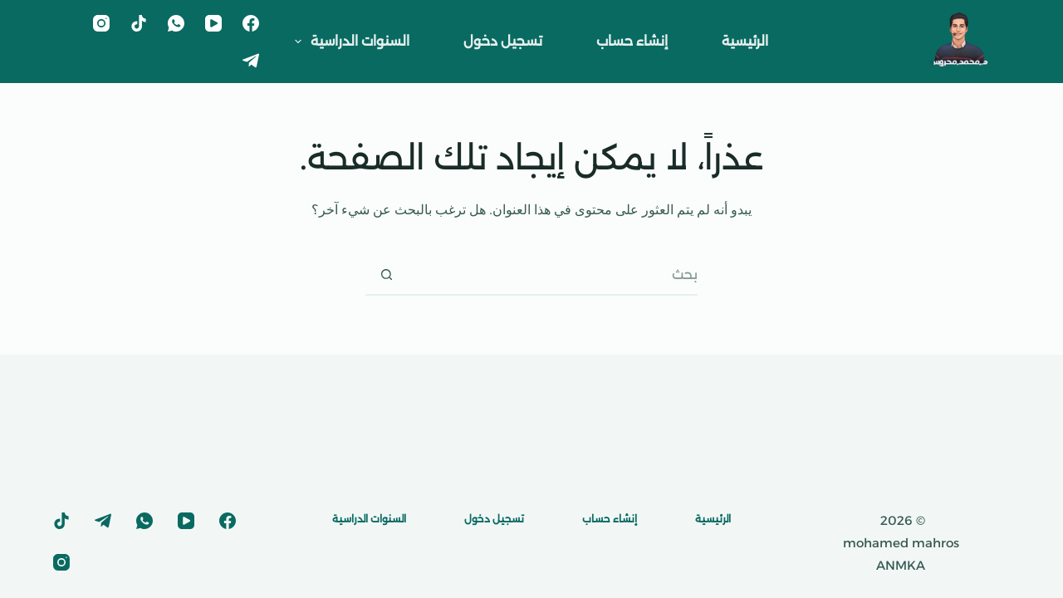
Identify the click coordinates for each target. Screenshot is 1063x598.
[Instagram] (101, 23)
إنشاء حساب (632, 41)
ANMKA (900, 565)
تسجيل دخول (502, 41)
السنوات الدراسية (348, 41)
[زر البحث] (386, 275)
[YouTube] (213, 23)
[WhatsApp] (176, 23)
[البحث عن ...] (552, 275)
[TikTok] (138, 23)
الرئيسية (745, 41)
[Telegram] (250, 60)
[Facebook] (250, 23)
